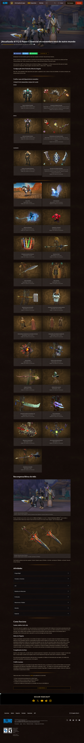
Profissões (17, 597)
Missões (17, 608)
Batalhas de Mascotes (20, 591)
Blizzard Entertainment (8, 44)
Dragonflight (18, 573)
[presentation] (5, 3)
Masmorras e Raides (20, 602)
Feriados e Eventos (19, 578)
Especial (17, 613)
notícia (31, 675)
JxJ (15, 585)
